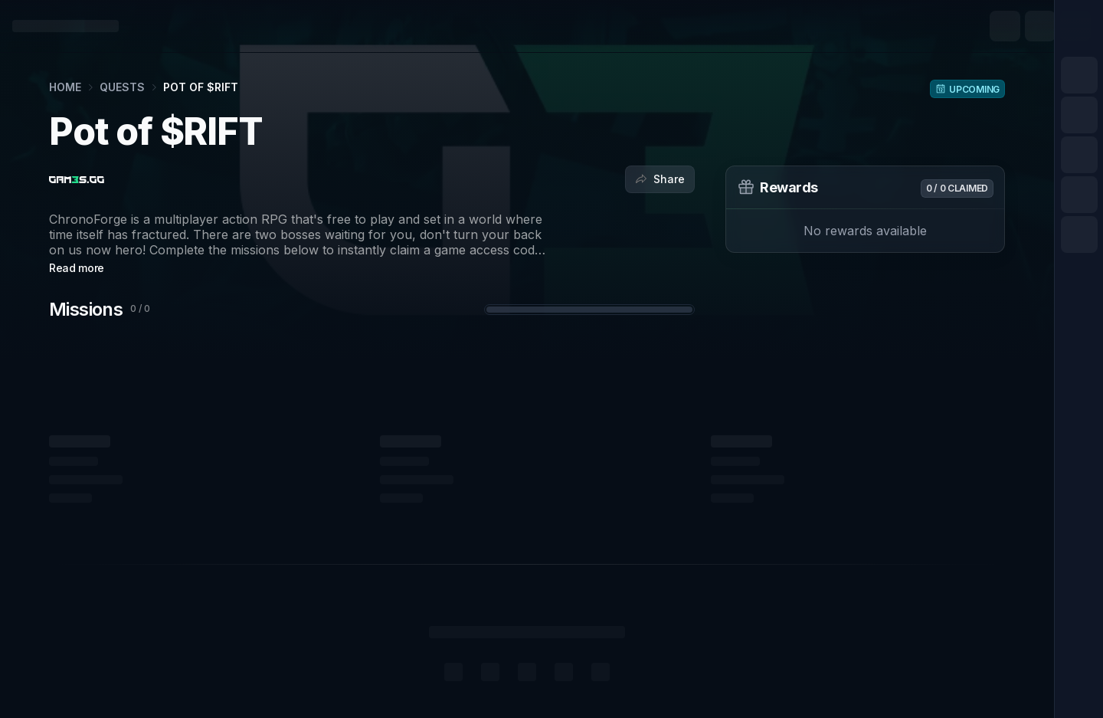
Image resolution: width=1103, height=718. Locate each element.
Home (65, 86)
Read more (76, 267)
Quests (122, 86)
